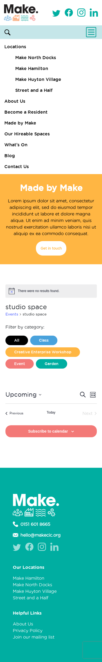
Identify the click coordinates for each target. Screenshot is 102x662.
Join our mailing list (33, 636)
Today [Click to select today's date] (51, 412)
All (16, 340)
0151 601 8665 (31, 524)
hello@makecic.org (37, 535)
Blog (9, 155)
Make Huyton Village (38, 79)
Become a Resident (26, 112)
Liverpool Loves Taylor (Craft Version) (50, 375)
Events (11, 314)
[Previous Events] (14, 413)
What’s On (15, 144)
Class (44, 340)
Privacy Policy (27, 630)
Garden (51, 364)
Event (19, 364)
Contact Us (16, 166)
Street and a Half (33, 90)
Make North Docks (35, 57)
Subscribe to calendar (48, 431)
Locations (15, 46)
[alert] (51, 290)
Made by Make (20, 122)
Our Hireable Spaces (27, 133)
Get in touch (51, 248)
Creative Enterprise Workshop (42, 352)
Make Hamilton (31, 68)
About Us (14, 101)
